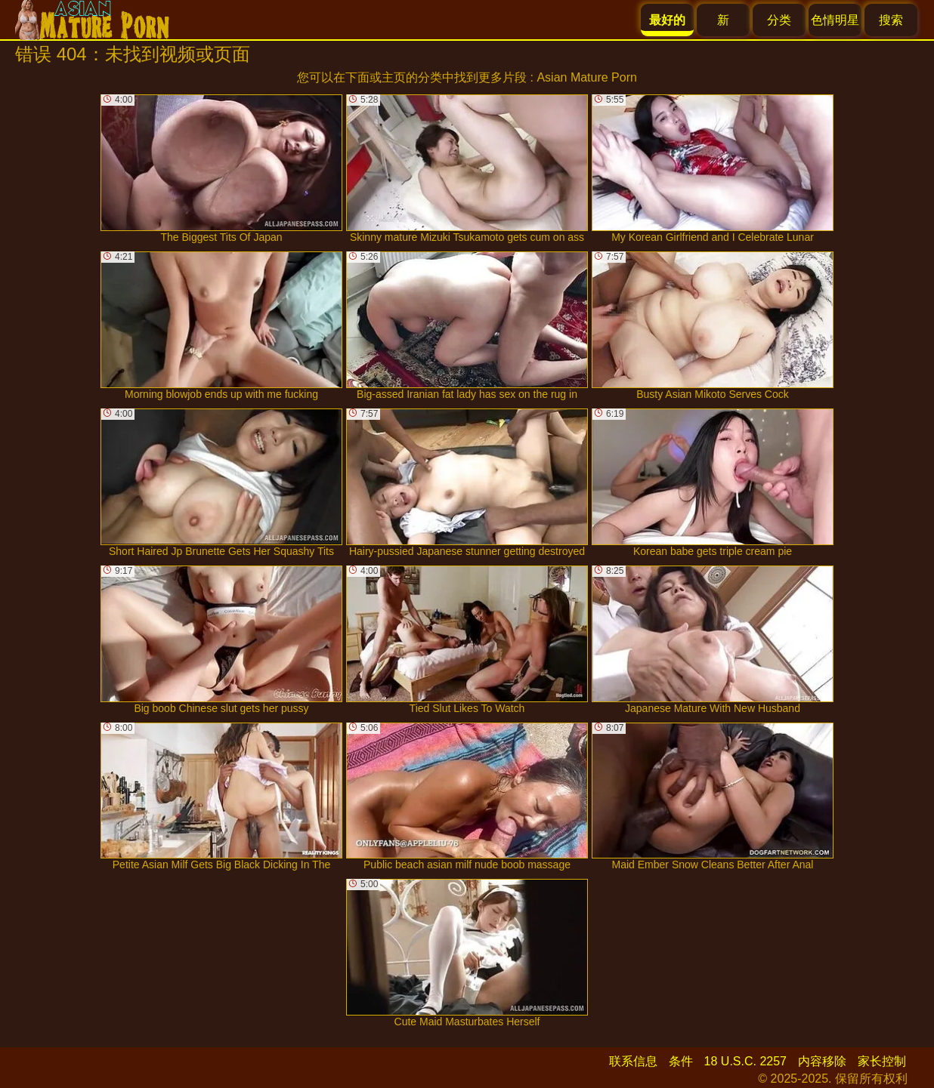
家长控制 (882, 1061)
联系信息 (633, 1061)
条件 (681, 1061)
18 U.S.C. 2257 (745, 1061)
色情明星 (835, 20)
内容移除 (822, 1061)
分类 (779, 20)
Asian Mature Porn (587, 77)
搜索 (891, 20)
